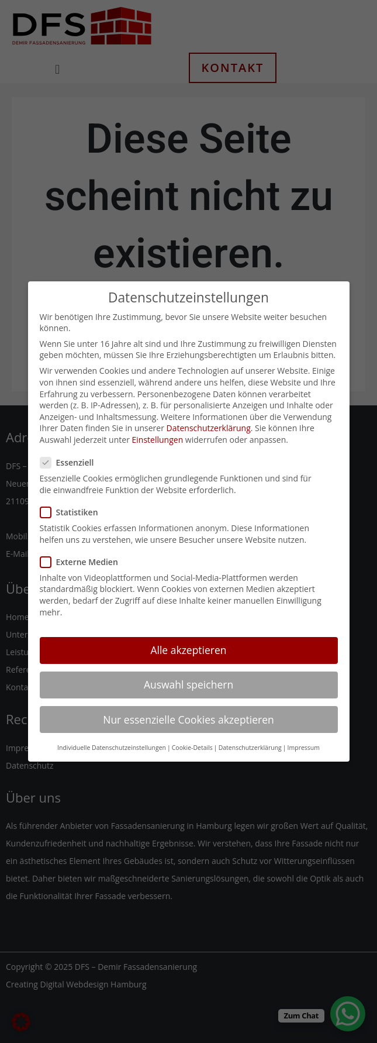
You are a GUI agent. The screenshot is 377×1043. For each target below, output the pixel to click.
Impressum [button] (304, 733)
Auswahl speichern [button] (188, 671)
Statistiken (73, 498)
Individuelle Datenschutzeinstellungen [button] (111, 733)
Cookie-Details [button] (192, 733)
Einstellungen (158, 425)
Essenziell (71, 449)
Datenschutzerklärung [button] (250, 733)
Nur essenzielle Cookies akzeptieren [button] (188, 705)
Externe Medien (83, 547)
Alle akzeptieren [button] (188, 636)
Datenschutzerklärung (209, 414)
